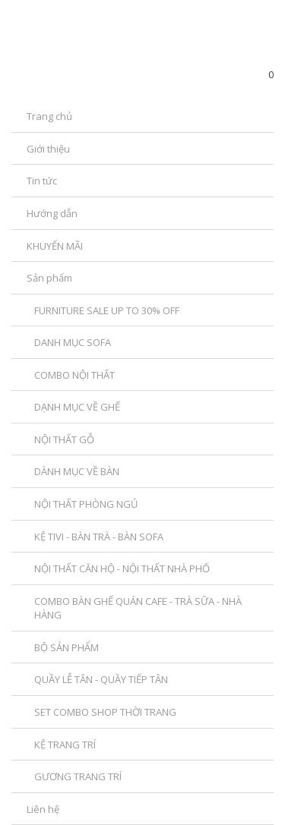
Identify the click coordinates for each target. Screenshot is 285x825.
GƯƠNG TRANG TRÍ (78, 776)
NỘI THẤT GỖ (64, 439)
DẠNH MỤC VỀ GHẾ (77, 407)
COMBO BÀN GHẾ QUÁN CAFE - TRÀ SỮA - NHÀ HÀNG (138, 608)
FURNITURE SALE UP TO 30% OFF (106, 310)
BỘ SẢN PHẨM (66, 647)
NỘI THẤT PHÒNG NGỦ (86, 504)
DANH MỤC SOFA (72, 342)
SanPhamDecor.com (101, 58)
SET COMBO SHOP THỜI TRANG (105, 712)
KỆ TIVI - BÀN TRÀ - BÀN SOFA (98, 536)
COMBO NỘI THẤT (74, 375)
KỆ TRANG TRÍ (65, 744)
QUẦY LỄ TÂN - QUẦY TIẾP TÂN (101, 679)
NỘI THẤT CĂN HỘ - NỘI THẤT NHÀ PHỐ (122, 568)
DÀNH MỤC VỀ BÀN (76, 471)
